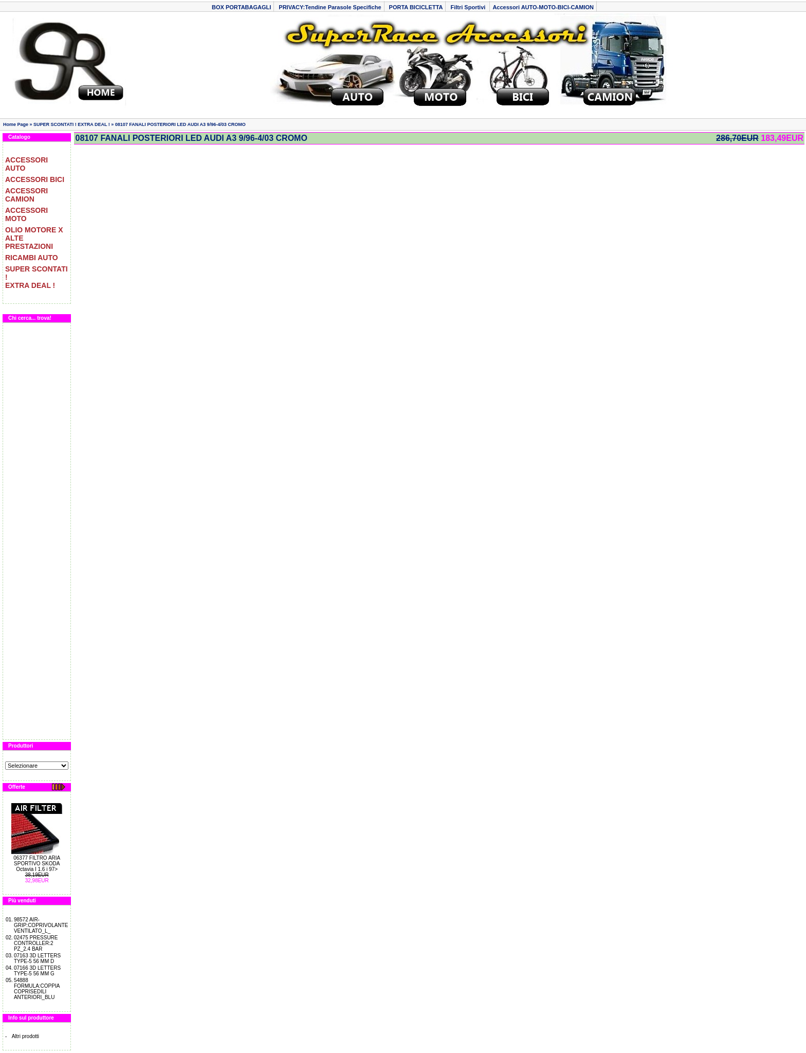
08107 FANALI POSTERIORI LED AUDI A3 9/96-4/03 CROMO (180, 124)
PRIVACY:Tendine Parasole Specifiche (330, 7)
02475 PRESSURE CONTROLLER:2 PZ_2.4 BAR (36, 943)
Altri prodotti (25, 1036)
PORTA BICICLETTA (416, 7)
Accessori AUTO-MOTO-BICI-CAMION (543, 7)
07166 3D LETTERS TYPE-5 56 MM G (37, 970)
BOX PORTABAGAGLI (241, 7)
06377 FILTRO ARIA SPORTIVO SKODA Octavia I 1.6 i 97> (36, 863)
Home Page (15, 124)
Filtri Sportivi (468, 7)
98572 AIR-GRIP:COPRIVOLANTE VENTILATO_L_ (41, 925)
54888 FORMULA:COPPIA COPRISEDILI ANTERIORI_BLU (37, 988)
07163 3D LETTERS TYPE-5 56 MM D (37, 958)
